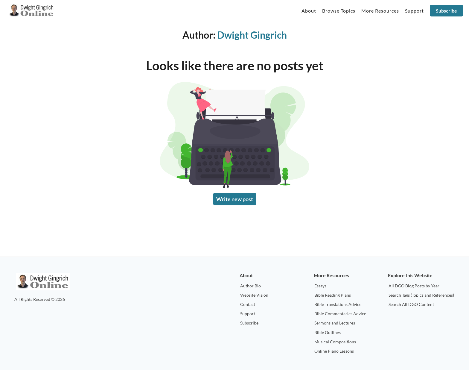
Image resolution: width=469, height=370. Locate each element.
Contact (247, 304)
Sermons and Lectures (334, 322)
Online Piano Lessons (334, 351)
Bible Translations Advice (337, 304)
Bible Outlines (327, 332)
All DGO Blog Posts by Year (414, 285)
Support (247, 313)
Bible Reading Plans (332, 295)
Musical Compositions (335, 341)
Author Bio (250, 285)
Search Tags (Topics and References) (421, 295)
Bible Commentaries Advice (340, 313)
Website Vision (254, 295)
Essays (320, 285)
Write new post (234, 199)
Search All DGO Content (411, 304)
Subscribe (446, 10)
